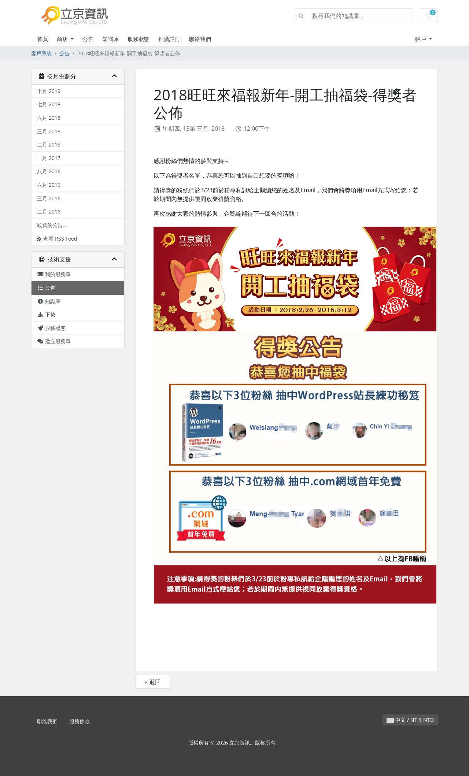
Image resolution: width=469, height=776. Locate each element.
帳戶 (421, 38)
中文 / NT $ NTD (410, 719)
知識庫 (110, 38)
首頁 (42, 38)
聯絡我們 (200, 38)
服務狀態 (138, 38)
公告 (87, 38)
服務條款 (79, 721)
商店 (63, 38)
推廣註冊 (169, 38)
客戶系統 (41, 53)
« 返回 (153, 682)
